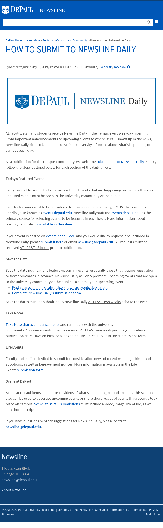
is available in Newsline (54, 224)
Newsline (52, 10)
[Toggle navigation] (156, 21)
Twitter (105, 67)
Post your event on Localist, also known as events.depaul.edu (60, 287)
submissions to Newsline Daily (120, 161)
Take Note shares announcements (32, 324)
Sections (48, 40)
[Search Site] (78, 22)
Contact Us (64, 510)
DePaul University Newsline (23, 40)
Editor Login (153, 514)
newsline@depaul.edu (95, 241)
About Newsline (14, 489)
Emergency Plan (83, 510)
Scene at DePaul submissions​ (57, 404)
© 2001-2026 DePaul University (21, 510)
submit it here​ (52, 241)
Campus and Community (71, 40)
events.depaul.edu (57, 212)
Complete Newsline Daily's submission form (46, 293)
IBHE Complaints (136, 510)
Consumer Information (109, 510)
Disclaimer (48, 510)
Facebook (122, 67)
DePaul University (19, 10)
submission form (30, 369)
